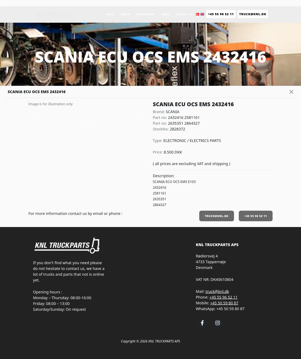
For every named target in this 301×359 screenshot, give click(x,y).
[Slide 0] (88, 124)
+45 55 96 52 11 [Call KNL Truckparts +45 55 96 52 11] (221, 14)
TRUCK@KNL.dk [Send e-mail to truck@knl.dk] (252, 14)
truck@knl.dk (217, 291)
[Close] (291, 91)
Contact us (184, 14)
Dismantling (146, 14)
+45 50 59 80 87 (224, 303)
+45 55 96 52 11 (255, 216)
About (165, 14)
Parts (110, 14)
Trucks (126, 14)
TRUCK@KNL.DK (216, 216)
